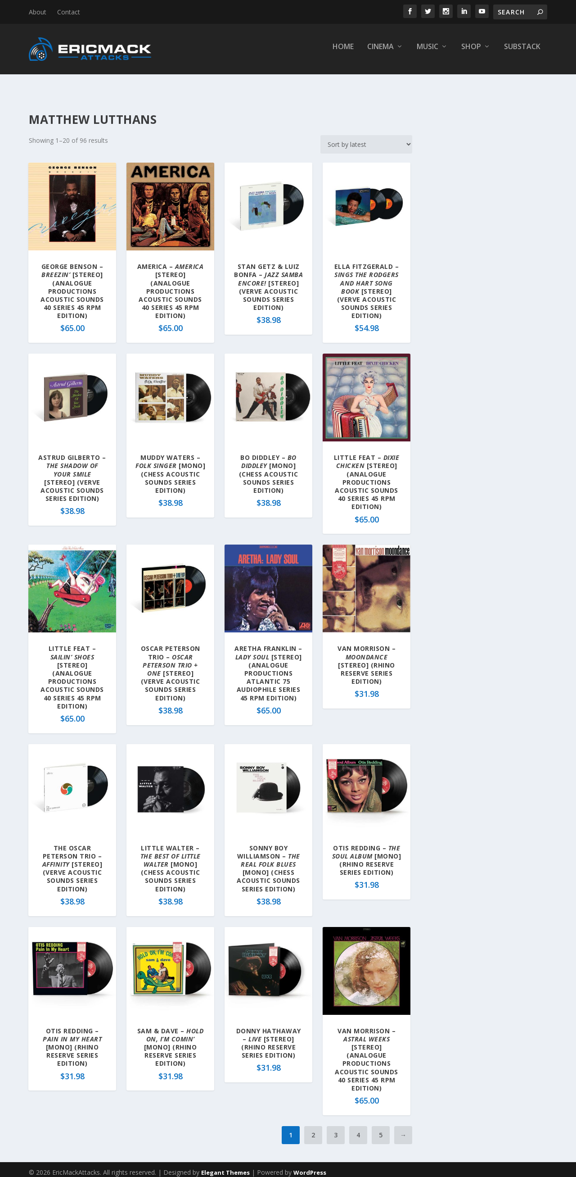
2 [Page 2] (313, 1129)
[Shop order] (366, 138)
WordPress (309, 1167)
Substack (522, 52)
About (37, 12)
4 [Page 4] (358, 1129)
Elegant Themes (225, 1167)
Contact (68, 12)
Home (343, 52)
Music (427, 52)
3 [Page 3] (336, 1129)
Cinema (380, 52)
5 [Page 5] (380, 1129)
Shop (471, 52)
